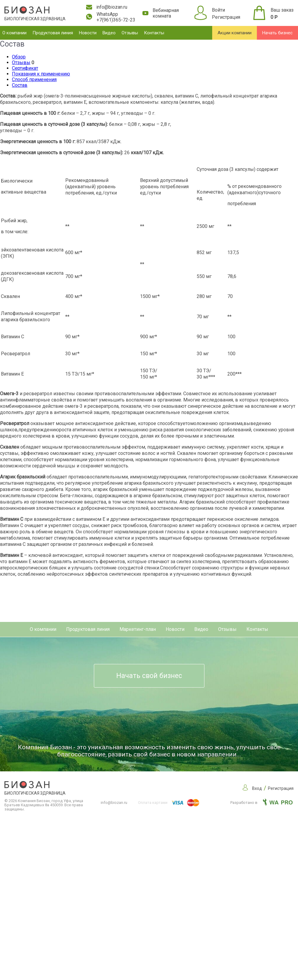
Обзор (19, 57)
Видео (109, 32)
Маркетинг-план (137, 629)
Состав (19, 85)
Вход (257, 788)
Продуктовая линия (52, 32)
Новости (88, 32)
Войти (218, 10)
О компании (14, 32)
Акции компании (235, 32)
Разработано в (261, 802)
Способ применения (34, 79)
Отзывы (130, 32)
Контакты (154, 32)
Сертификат (25, 68)
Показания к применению (41, 74)
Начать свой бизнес (149, 676)
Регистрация (226, 17)
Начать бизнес (277, 32)
